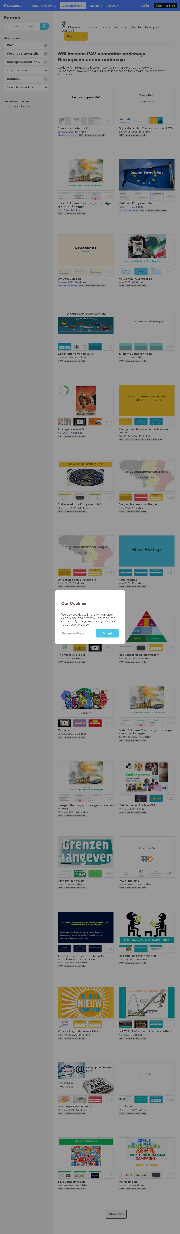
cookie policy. (80, 624)
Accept (107, 633)
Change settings (72, 633)
